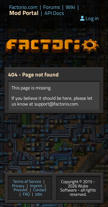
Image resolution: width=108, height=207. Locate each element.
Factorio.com (23, 7)
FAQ (26, 194)
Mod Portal (24, 13)
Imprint (36, 186)
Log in (89, 18)
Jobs (38, 194)
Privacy (18, 186)
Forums (51, 7)
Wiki (70, 7)
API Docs (54, 13)
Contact (39, 190)
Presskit (21, 190)
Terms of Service (27, 182)
